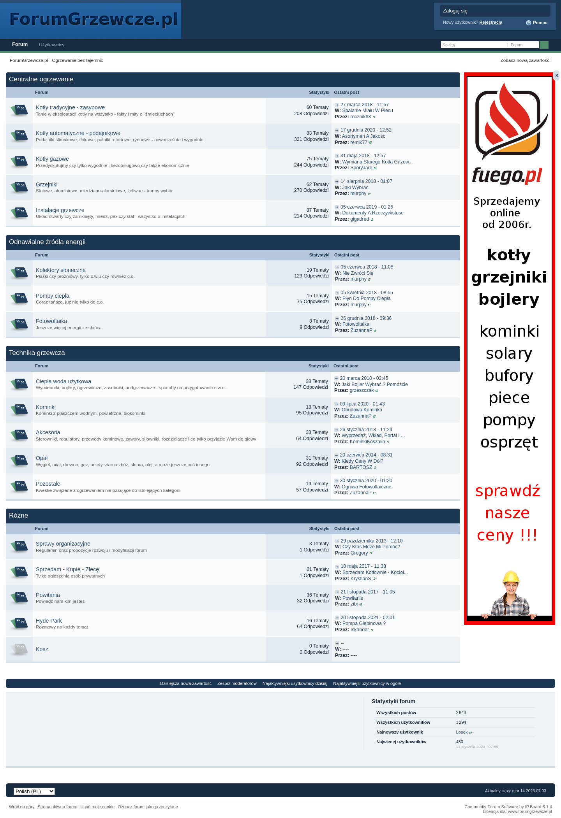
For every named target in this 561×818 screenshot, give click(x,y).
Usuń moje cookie (97, 806)
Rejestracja (491, 22)
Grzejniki (47, 184)
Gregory (359, 553)
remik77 (358, 142)
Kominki (46, 407)
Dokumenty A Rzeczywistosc (372, 213)
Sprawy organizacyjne (63, 544)
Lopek (462, 732)
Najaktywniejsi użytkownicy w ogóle (367, 683)
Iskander (360, 629)
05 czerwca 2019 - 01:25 (366, 207)
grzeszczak (362, 390)
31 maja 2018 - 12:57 (363, 155)
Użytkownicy (51, 44)
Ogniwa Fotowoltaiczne (367, 487)
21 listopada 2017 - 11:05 (367, 592)
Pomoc (536, 23)
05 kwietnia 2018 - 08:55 (366, 292)
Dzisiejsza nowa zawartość (186, 683)
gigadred (359, 219)
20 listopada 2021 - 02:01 (367, 617)
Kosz (42, 649)
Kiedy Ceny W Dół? (362, 461)
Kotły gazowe (52, 159)
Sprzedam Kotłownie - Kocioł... (375, 572)
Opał (42, 458)
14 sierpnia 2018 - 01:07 (366, 181)
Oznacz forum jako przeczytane (148, 806)
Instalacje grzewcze (60, 210)
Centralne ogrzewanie (41, 79)
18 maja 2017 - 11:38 (363, 566)
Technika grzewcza (37, 352)
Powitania (48, 595)
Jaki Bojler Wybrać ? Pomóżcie (375, 384)
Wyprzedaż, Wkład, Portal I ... (373, 435)
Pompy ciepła (52, 296)
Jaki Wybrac (355, 187)
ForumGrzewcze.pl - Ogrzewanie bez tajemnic (56, 60)
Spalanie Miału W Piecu (367, 110)
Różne (18, 515)
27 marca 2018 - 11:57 (364, 104)
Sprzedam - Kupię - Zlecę (67, 569)
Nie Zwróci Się (358, 273)
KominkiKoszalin (367, 441)
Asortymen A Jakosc (363, 136)
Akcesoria (48, 432)
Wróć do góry (22, 806)
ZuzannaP (361, 330)
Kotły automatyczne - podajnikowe (78, 133)
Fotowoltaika (51, 321)
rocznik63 (360, 116)
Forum (20, 44)
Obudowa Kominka (362, 410)
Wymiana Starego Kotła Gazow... (377, 162)
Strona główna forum (58, 806)
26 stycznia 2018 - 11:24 (366, 429)
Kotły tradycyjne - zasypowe (70, 107)
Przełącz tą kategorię (452, 79)
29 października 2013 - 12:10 (371, 541)
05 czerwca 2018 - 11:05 (366, 267)
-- (342, 643)
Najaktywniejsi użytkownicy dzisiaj (295, 683)
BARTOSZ (361, 467)
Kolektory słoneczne (61, 270)
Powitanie (352, 598)
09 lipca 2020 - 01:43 (362, 404)
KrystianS (361, 578)
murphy (358, 193)
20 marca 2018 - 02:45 (364, 378)
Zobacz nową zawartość (525, 60)
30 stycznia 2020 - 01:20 (366, 480)
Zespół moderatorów (237, 683)
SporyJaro (361, 167)
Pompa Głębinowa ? (364, 623)
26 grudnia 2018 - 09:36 (366, 318)
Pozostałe (48, 484)
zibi (354, 604)
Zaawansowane (554, 45)
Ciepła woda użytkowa (63, 381)
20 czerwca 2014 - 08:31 (366, 455)
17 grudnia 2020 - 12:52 (366, 130)
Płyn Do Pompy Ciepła (366, 298)
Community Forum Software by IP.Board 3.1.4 (508, 806)
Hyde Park (49, 621)
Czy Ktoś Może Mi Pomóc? (371, 546)
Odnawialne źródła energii (47, 242)
